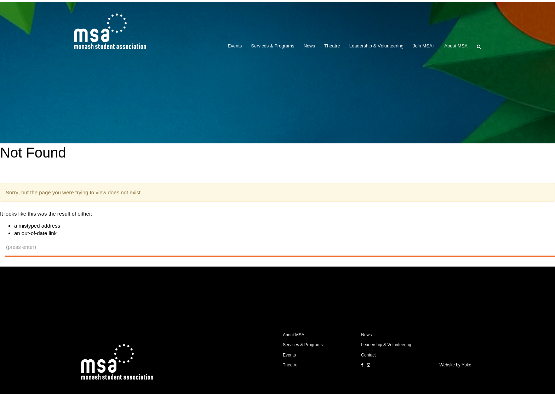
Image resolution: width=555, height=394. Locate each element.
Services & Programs (272, 45)
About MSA (456, 45)
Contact (368, 355)
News (309, 45)
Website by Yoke (455, 364)
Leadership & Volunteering (376, 45)
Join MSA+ (424, 45)
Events (235, 45)
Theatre (332, 45)
